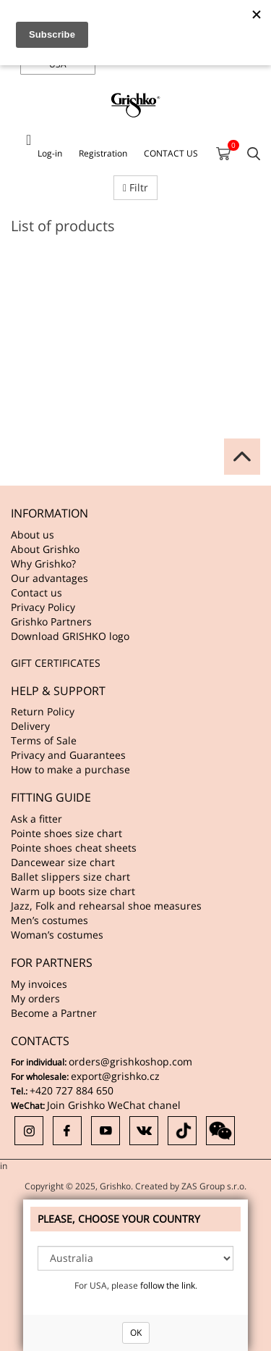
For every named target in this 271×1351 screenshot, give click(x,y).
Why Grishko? (43, 563)
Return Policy (42, 711)
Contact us (36, 592)
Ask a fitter (36, 819)
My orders (35, 998)
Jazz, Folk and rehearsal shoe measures (106, 906)
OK (136, 1332)
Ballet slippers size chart (70, 877)
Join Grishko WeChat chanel (114, 1105)
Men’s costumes (49, 920)
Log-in (50, 153)
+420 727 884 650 (71, 1090)
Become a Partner (54, 1013)
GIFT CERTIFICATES (55, 663)
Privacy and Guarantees (68, 755)
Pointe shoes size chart (66, 833)
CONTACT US (171, 153)
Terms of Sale (44, 740)
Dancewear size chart (63, 862)
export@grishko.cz (115, 1076)
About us (32, 534)
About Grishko (45, 549)
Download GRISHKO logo (70, 636)
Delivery (30, 726)
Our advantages (49, 578)
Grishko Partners (51, 621)
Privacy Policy (43, 607)
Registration (103, 153)
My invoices (39, 984)
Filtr (135, 187)
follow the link (167, 1285)
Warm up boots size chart (73, 891)
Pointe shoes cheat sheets (74, 848)
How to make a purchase (70, 769)
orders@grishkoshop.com (130, 1061)
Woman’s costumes (57, 934)
